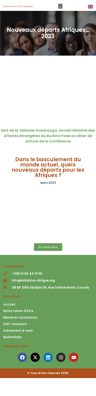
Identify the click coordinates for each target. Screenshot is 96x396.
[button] (60, 6)
